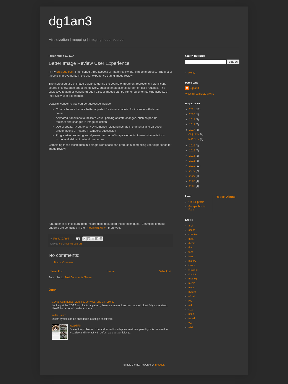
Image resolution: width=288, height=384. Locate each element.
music (192, 283)
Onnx (53, 289)
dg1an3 (70, 21)
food (191, 252)
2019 (192, 119)
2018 (192, 124)
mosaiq (193, 278)
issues (192, 274)
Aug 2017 (194, 134)
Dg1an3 (194, 88)
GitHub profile (196, 201)
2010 (192, 170)
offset (192, 296)
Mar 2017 (194, 139)
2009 (192, 175)
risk (191, 305)
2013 (192, 155)
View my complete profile (199, 93)
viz (80, 243)
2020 (192, 114)
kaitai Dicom (59, 315)
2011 (192, 165)
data (191, 238)
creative (193, 234)
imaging (68, 243)
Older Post (165, 271)
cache (192, 229)
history (192, 261)
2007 (192, 181)
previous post (64, 71)
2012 (192, 160)
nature (192, 291)
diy (190, 247)
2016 (192, 145)
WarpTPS (75, 325)
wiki (191, 327)
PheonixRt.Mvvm (96, 227)
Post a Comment (63, 262)
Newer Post (56, 271)
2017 (192, 129)
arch (61, 243)
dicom (192, 243)
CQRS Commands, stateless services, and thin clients (83, 301)
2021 (192, 109)
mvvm (192, 287)
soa (76, 243)
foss (191, 256)
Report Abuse (225, 197)
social (192, 313)
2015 (192, 150)
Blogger (159, 364)
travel (192, 318)
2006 (192, 186)
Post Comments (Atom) (78, 277)
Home (110, 271)
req (190, 300)
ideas (192, 265)
